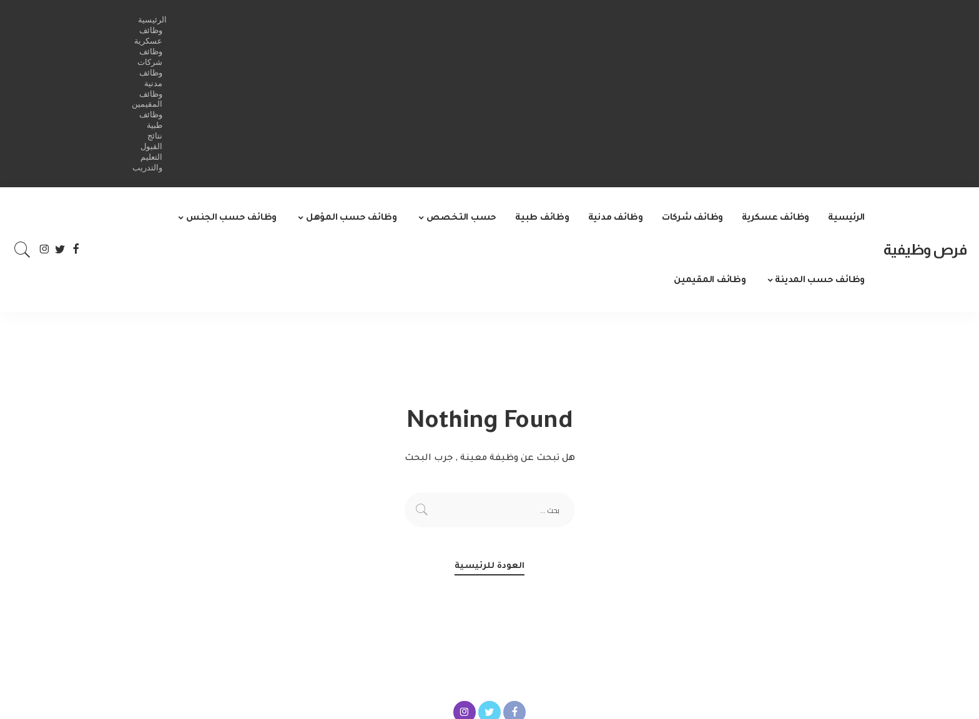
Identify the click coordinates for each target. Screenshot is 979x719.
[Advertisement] (509, 93)
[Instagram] (44, 249)
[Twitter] (60, 249)
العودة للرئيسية (489, 566)
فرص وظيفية (925, 249)
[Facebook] (76, 249)
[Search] (22, 249)
